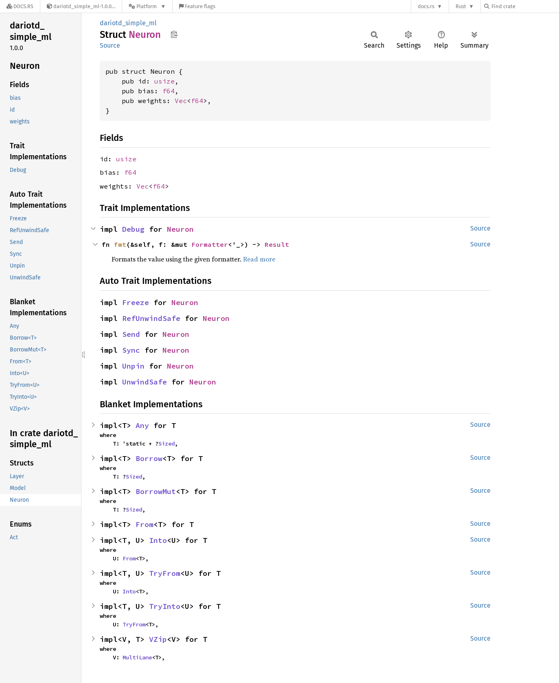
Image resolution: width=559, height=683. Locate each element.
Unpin (133, 366)
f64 (168, 91)
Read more (259, 259)
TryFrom (164, 573)
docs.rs (426, 6)
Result (277, 244)
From (144, 524)
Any (142, 425)
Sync (131, 350)
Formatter (209, 244)
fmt (120, 244)
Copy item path (174, 34)
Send (131, 334)
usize (164, 81)
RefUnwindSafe (151, 318)
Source (110, 45)
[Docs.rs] (20, 6)
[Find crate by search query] (525, 6)
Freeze (135, 302)
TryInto (164, 606)
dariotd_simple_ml (128, 23)
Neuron (180, 229)
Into (158, 540)
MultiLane (137, 657)
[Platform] (147, 6)
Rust (461, 6)
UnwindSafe (144, 382)
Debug (133, 229)
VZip (158, 639)
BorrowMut (156, 491)
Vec (181, 101)
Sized (166, 443)
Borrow (149, 458)
